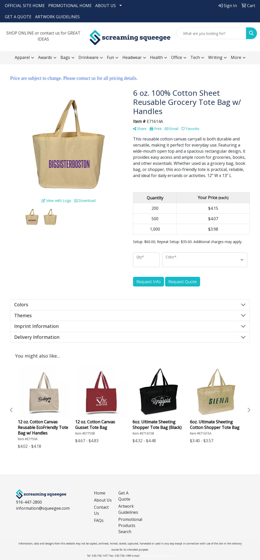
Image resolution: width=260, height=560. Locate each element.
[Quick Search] (211, 33)
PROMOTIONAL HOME (70, 5)
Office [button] (176, 57)
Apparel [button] (22, 57)
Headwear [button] (132, 57)
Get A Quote (124, 496)
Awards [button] (45, 57)
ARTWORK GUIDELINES (57, 17)
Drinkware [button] (88, 57)
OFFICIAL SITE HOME (25, 5)
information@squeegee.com (43, 508)
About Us (103, 500)
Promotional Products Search (127, 525)
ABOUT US (105, 5)
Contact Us (101, 510)
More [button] (236, 57)
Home (99, 493)
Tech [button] (195, 57)
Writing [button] (215, 57)
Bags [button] (65, 57)
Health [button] (156, 57)
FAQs (99, 520)
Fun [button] (110, 57)
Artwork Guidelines (127, 509)
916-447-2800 (29, 502)
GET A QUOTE (18, 17)
